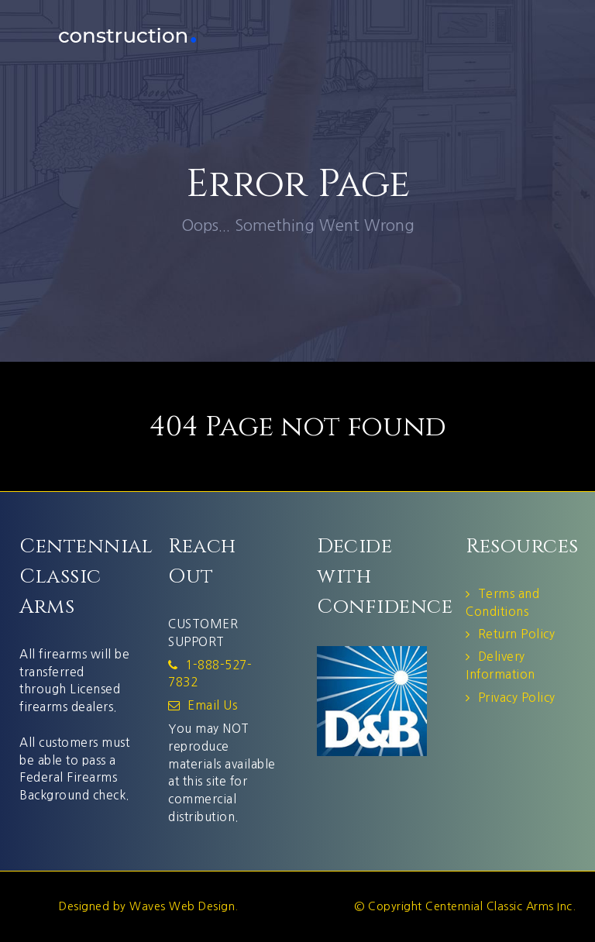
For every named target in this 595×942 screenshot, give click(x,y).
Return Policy (516, 634)
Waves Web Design (182, 906)
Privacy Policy (516, 697)
